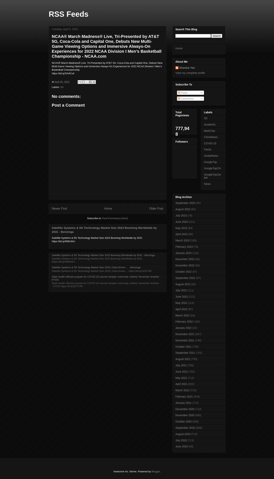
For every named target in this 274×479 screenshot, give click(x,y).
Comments (186, 98)
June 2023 (181, 221)
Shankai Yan (187, 67)
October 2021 (183, 346)
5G (62, 87)
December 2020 (184, 409)
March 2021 (182, 390)
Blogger (155, 471)
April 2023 (181, 234)
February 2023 (184, 246)
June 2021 (181, 371)
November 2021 (184, 340)
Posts (182, 92)
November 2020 (184, 415)
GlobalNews (211, 155)
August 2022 (182, 284)
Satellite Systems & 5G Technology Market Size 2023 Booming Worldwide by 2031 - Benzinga (103, 255)
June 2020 (181, 446)
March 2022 (182, 315)
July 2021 (181, 365)
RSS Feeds (68, 14)
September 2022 (185, 277)
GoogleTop (210, 162)
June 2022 (181, 296)
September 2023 (185, 202)
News (207, 183)
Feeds (207, 149)
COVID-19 (210, 143)
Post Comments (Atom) (115, 218)
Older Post (156, 208)
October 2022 (183, 271)
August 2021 (182, 359)
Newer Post (59, 208)
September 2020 (185, 427)
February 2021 (184, 396)
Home (108, 208)
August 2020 (182, 434)
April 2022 (181, 309)
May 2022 (181, 302)
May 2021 (181, 377)
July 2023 (181, 215)
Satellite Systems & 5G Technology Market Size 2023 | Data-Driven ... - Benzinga (96, 267)
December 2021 (184, 334)
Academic (210, 124)
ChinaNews (211, 137)
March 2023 (182, 240)
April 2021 (181, 384)
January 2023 (183, 253)
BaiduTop (209, 130)
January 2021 (183, 402)
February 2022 (184, 321)
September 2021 (185, 352)
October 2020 (183, 421)
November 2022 (184, 265)
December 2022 (184, 259)
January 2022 (183, 327)
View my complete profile (190, 72)
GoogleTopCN (212, 168)
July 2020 (181, 440)
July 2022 (181, 290)
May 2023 (181, 228)
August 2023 (182, 209)
